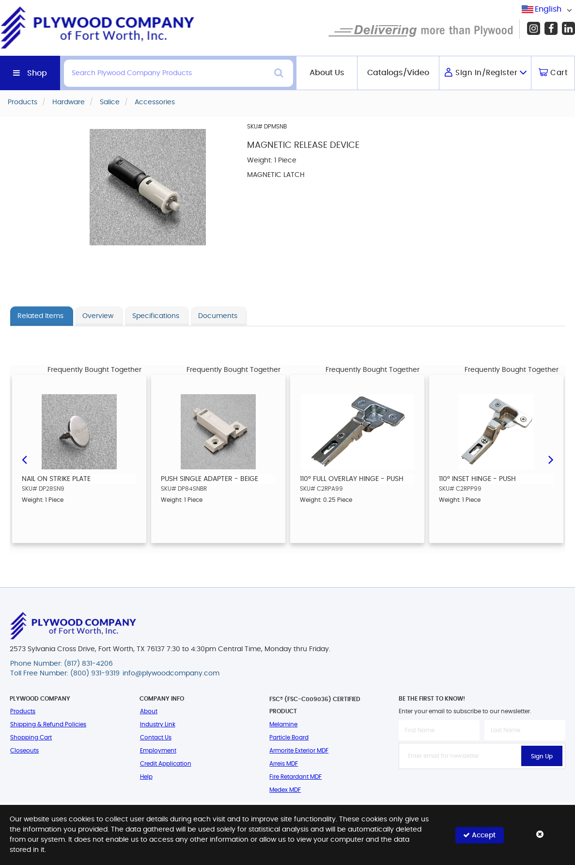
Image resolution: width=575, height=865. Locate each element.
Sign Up (542, 756)
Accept (479, 834)
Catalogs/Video (398, 73)
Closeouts (24, 750)
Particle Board (289, 737)
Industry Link (157, 724)
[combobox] (548, 9)
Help (146, 777)
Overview (97, 316)
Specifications (155, 316)
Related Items (40, 316)
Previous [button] (24, 459)
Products (22, 711)
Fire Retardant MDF (295, 777)
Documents (217, 316)
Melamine (283, 724)
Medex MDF (285, 790)
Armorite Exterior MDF (298, 750)
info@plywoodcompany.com (171, 673)
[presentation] (482, 790)
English (548, 9)
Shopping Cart (31, 737)
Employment (158, 750)
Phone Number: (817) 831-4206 (61, 663)
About (148, 711)
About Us (327, 73)
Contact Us (155, 737)
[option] (79, 459)
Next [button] (551, 459)
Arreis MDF (283, 764)
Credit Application (165, 764)
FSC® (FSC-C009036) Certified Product (314, 705)
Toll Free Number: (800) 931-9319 (65, 673)
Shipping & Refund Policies (48, 724)
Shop (37, 73)
